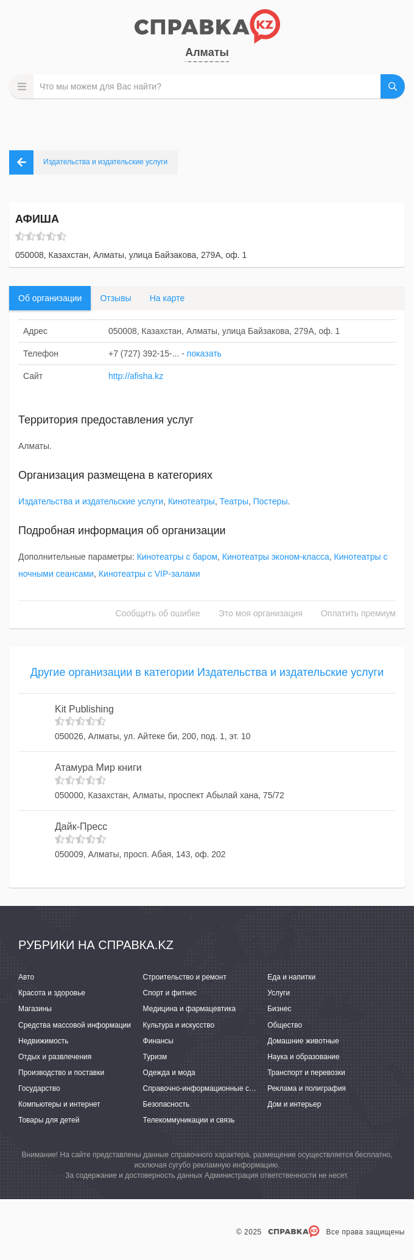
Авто (26, 977)
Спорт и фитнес (170, 993)
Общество (284, 1025)
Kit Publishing (84, 709)
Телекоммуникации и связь (189, 1120)
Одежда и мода (169, 1072)
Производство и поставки (61, 1072)
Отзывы (115, 298)
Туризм (155, 1057)
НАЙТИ (392, 86)
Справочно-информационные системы (209, 1088)
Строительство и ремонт (184, 977)
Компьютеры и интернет (59, 1104)
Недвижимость (43, 1041)
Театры (234, 501)
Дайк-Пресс (81, 826)
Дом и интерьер (294, 1104)
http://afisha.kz (135, 376)
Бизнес (279, 1008)
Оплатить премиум (358, 613)
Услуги (278, 993)
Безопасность (166, 1104)
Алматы (207, 52)
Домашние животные (303, 1041)
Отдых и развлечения (54, 1057)
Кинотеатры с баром (177, 557)
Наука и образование (303, 1057)
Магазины (35, 1008)
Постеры (270, 501)
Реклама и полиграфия (306, 1088)
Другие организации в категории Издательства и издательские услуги (207, 672)
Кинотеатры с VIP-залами (149, 574)
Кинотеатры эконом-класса (275, 557)
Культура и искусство (179, 1025)
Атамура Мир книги (98, 767)
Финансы (158, 1041)
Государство (39, 1088)
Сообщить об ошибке (158, 613)
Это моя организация (261, 613)
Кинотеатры (191, 501)
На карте (167, 298)
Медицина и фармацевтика (189, 1008)
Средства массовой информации (74, 1025)
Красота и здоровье (51, 993)
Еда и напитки (291, 977)
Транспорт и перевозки (306, 1072)
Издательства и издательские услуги (90, 501)
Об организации (50, 298)
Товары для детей (48, 1120)
